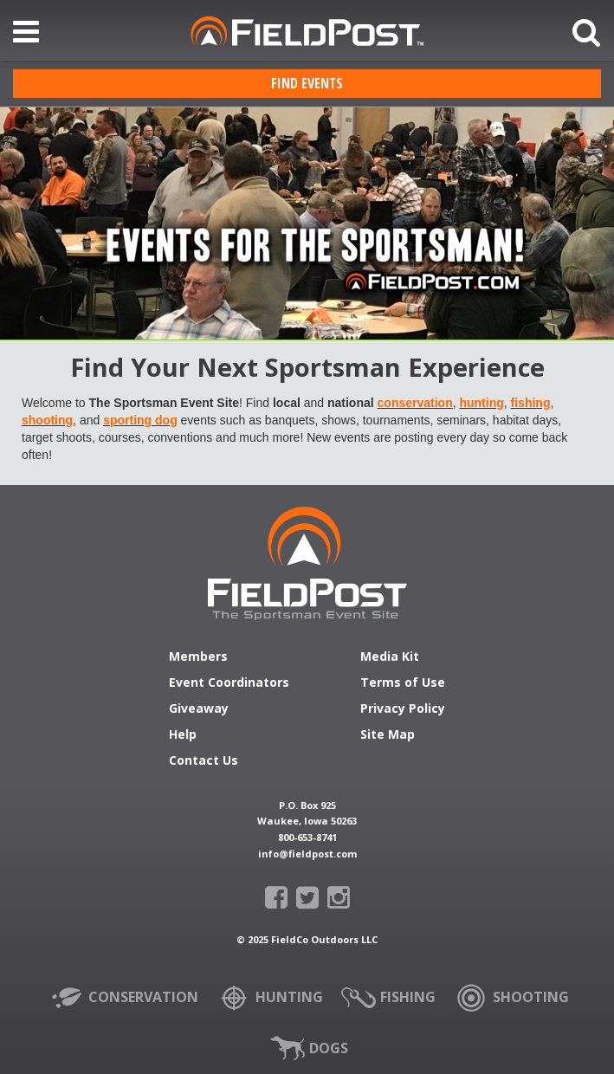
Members (198, 657)
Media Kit (389, 657)
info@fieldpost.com (307, 853)
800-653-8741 (307, 837)
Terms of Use (402, 683)
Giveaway (199, 709)
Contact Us (203, 761)
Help (183, 735)
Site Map (387, 735)
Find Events (307, 83)
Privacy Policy (402, 709)
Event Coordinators (229, 683)
